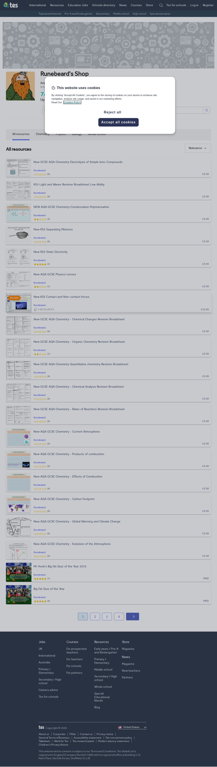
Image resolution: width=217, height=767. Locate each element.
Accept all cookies (118, 122)
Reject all (112, 112)
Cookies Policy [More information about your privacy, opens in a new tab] (72, 102)
